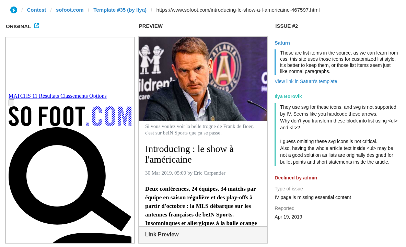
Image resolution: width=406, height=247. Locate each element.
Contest (36, 10)
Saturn (282, 43)
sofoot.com (70, 10)
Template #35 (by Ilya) (120, 10)
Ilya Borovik (288, 96)
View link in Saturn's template (306, 81)
